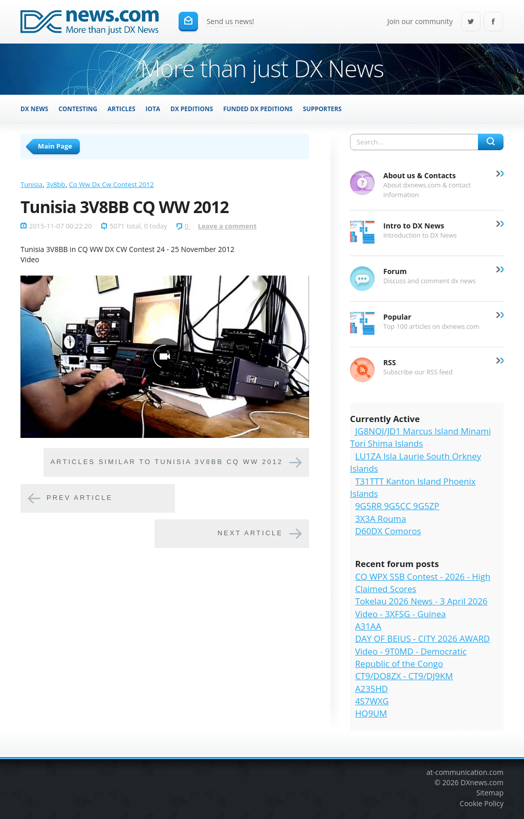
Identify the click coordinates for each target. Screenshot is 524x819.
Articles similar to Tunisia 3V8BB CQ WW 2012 (167, 462)
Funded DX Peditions (258, 108)
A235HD (371, 689)
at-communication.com (465, 772)
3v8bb (55, 184)
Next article (250, 533)
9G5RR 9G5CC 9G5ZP (397, 506)
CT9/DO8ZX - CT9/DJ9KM (404, 676)
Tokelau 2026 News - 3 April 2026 (421, 601)
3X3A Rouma (380, 518)
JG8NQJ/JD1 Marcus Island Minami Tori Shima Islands (420, 437)
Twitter (471, 22)
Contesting (77, 108)
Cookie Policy (482, 803)
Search (491, 142)
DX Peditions (191, 108)
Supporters (322, 108)
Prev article (80, 497)
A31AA (368, 626)
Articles (121, 108)
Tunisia (31, 184)
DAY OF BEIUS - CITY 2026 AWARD (422, 638)
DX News (34, 108)
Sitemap (490, 792)
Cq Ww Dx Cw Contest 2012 (111, 184)
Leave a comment (227, 225)
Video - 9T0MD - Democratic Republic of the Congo (411, 657)
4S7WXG (372, 701)
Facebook (493, 22)
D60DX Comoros (388, 531)
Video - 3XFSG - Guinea (400, 614)
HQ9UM (371, 713)
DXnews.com (482, 782)
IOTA (153, 108)
